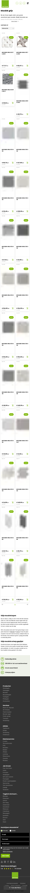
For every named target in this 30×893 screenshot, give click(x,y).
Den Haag (6, 802)
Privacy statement (15, 885)
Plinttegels (6, 698)
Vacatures (5, 789)
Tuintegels (6, 696)
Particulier (5, 830)
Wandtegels (6, 687)
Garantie (5, 757)
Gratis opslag (6, 715)
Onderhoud (6, 734)
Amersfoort (6, 806)
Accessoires (6, 700)
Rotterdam (6, 797)
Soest (4, 821)
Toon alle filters (15, 888)
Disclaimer (22, 882)
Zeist (4, 819)
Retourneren (6, 755)
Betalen (5, 749)
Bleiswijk (12, 631)
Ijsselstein (5, 815)
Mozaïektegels (7, 694)
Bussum (5, 817)
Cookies (7, 885)
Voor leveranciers (8, 785)
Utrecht (18, 631)
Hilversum (5, 808)
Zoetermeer (6, 804)
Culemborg (6, 810)
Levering (5, 753)
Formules (5, 772)
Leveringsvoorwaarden (12, 882)
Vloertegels (6, 690)
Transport (5, 718)
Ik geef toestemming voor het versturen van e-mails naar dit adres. (16, 849)
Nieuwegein (6, 812)
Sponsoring (6, 782)
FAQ (4, 745)
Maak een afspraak (8, 707)
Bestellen (5, 747)
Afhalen (5, 751)
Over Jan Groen (7, 767)
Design (5, 730)
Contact (5, 740)
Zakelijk (5, 787)
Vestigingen (6, 774)
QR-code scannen (8, 776)
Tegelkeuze (6, 727)
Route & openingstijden (9, 780)
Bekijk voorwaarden (8, 851)
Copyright (24, 885)
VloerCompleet (7, 711)
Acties (4, 770)
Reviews (5, 760)
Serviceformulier (7, 743)
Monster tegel (7, 713)
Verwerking (6, 720)
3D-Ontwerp (6, 709)
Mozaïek (5, 692)
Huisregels (6, 778)
